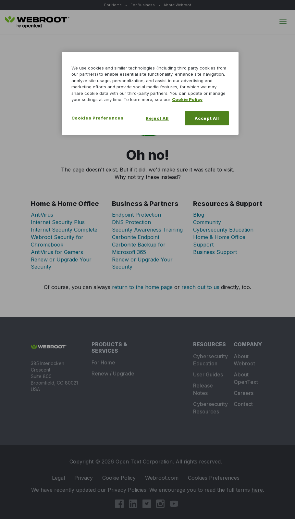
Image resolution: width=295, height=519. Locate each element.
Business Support (215, 252)
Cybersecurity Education (223, 229)
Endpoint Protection (136, 214)
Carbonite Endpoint (135, 237)
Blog (198, 214)
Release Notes (203, 389)
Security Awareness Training (147, 229)
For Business (142, 5)
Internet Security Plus (58, 222)
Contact (243, 404)
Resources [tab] (208, 344)
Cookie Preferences (213, 478)
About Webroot (177, 5)
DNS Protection (131, 222)
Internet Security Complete (64, 229)
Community (207, 222)
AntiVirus (42, 214)
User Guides (208, 374)
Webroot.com (163, 478)
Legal (59, 478)
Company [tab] (248, 344)
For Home (113, 5)
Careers (243, 393)
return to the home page (142, 287)
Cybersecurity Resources (208, 408)
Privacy (85, 478)
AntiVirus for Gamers (57, 252)
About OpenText (246, 378)
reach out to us (200, 287)
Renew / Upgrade (113, 373)
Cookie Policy (120, 478)
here (257, 490)
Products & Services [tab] (109, 347)
